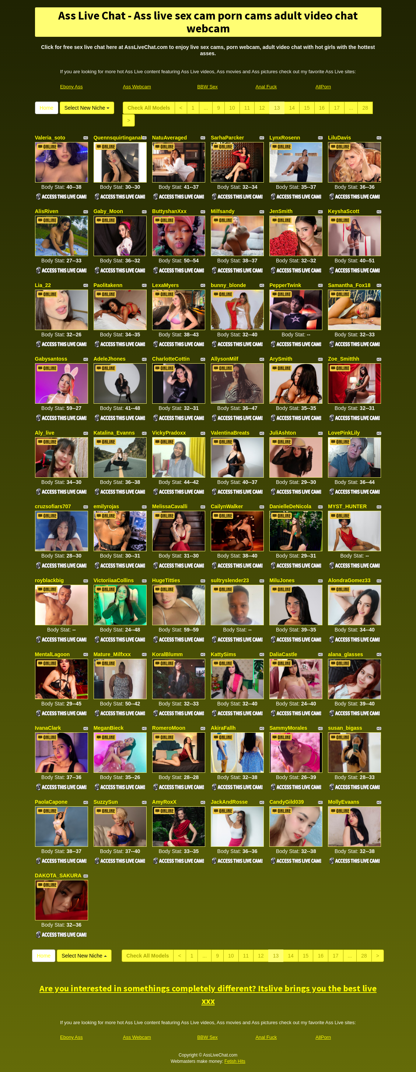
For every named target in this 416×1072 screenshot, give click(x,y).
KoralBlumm (167, 654)
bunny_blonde (228, 285)
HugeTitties (166, 580)
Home (46, 108)
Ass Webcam (137, 86)
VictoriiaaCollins (114, 580)
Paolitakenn (108, 285)
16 (322, 108)
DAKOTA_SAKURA (58, 875)
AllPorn (323, 86)
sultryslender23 (230, 580)
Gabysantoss (51, 359)
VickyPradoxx (169, 433)
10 (232, 108)
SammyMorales (288, 728)
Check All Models (148, 108)
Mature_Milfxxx (112, 654)
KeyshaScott (343, 211)
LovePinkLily (344, 433)
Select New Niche (86, 108)
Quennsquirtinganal (118, 138)
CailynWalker (227, 506)
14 (292, 108)
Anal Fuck (266, 86)
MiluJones (281, 580)
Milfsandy (223, 211)
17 (337, 108)
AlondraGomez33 (349, 580)
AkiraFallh (223, 728)
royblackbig (49, 580)
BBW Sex (207, 86)
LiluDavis (339, 138)
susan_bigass (345, 728)
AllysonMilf (224, 359)
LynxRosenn (284, 138)
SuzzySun (106, 802)
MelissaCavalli (170, 506)
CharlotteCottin (171, 359)
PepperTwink (285, 285)
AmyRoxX (164, 802)
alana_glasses (345, 654)
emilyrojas (106, 506)
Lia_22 (43, 285)
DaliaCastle (283, 654)
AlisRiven (47, 211)
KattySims (223, 654)
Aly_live (45, 433)
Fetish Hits (234, 1061)
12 (262, 108)
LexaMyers (165, 285)
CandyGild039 (286, 802)
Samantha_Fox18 (349, 285)
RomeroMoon (168, 728)
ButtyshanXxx (169, 211)
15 (307, 108)
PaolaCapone (51, 802)
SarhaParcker (227, 138)
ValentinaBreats (230, 433)
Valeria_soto (50, 138)
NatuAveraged (169, 138)
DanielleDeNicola (290, 506)
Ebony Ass (71, 86)
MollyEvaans (343, 802)
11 (247, 108)
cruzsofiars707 (53, 506)
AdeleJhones (110, 359)
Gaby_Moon (108, 211)
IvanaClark (48, 728)
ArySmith (280, 359)
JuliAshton (282, 433)
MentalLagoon (52, 654)
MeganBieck (109, 728)
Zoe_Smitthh (343, 359)
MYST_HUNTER (347, 506)
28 (365, 108)
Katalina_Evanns (114, 433)
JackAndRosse (229, 802)
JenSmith (281, 211)
